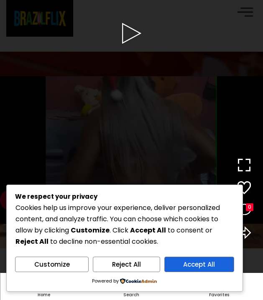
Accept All (199, 264)
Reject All (126, 264)
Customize (52, 264)
